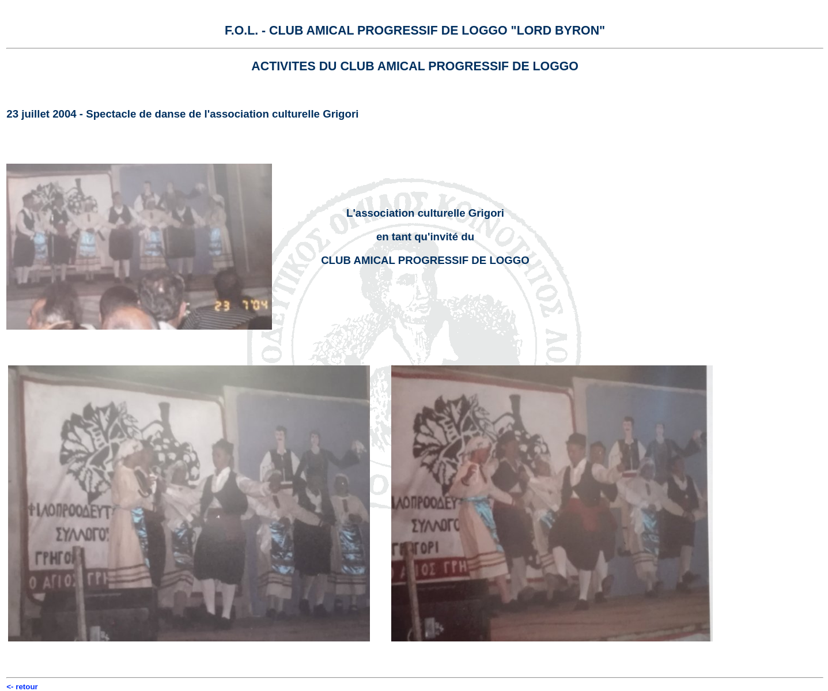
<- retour (21, 686)
